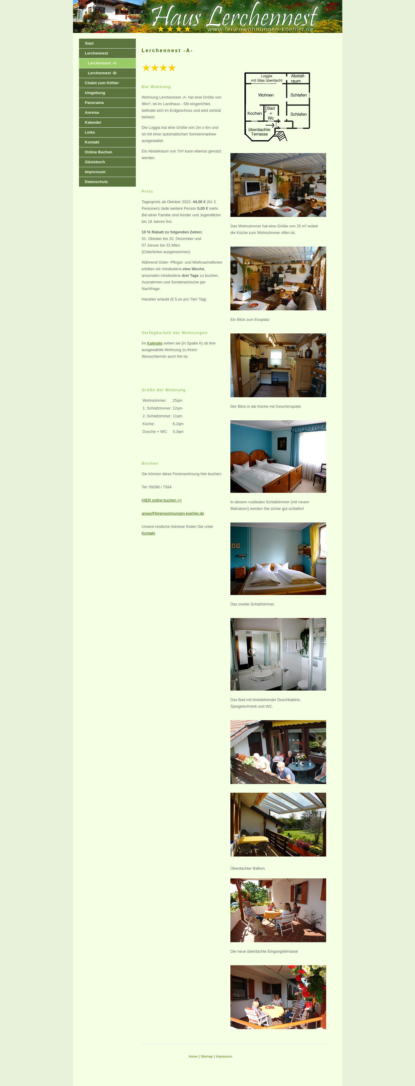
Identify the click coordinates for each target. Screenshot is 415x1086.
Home (193, 1056)
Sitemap (207, 1056)
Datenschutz (96, 181)
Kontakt (92, 142)
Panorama (94, 102)
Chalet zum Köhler (102, 83)
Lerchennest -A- (103, 63)
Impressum (95, 172)
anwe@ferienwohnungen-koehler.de (173, 513)
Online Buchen (99, 152)
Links (90, 132)
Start (89, 43)
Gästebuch (95, 162)
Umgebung (95, 92)
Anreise (92, 112)
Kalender (93, 122)
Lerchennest (96, 53)
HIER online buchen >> (162, 500)
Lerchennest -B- (103, 73)
